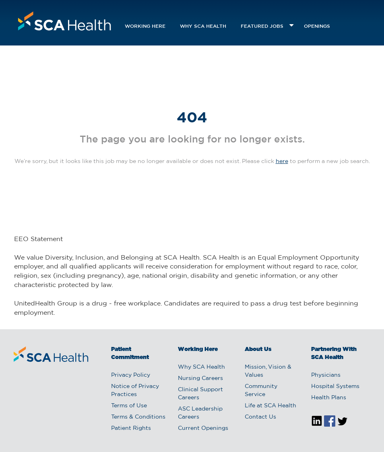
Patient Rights (131, 428)
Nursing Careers (200, 378)
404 (192, 118)
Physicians (326, 375)
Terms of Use (129, 406)
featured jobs (262, 26)
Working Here (145, 26)
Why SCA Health (203, 26)
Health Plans (328, 397)
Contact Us (260, 417)
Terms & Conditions (138, 417)
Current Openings (203, 428)
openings (317, 26)
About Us (258, 349)
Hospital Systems (335, 386)
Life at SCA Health (270, 406)
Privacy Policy (130, 375)
